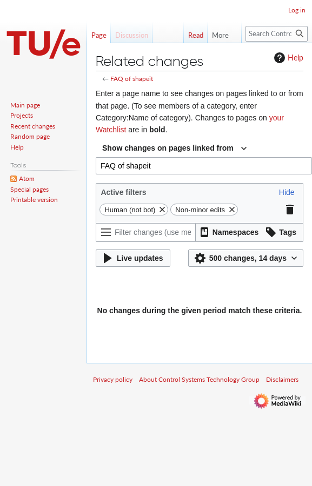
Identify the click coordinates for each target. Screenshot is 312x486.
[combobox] (174, 148)
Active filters (123, 192)
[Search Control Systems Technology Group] (276, 34)
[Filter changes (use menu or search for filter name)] (146, 232)
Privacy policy (112, 379)
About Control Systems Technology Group (199, 379)
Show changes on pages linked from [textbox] (168, 148)
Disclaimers (282, 379)
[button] (286, 192)
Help (287, 57)
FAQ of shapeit (131, 79)
